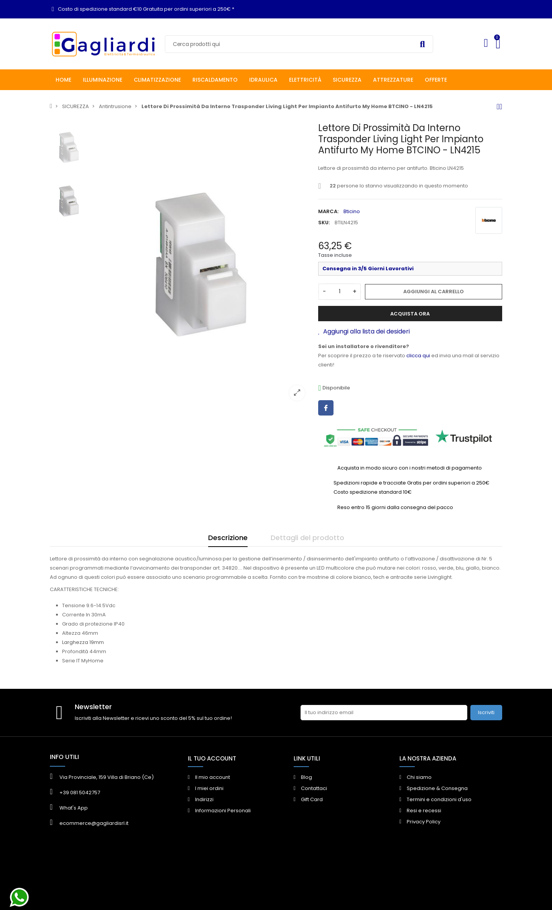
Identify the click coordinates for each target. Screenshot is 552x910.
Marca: (328, 211)
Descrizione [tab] (228, 537)
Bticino (351, 211)
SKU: (324, 222)
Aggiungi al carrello (433, 291)
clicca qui (418, 355)
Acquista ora (410, 313)
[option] (201, 264)
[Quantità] (339, 291)
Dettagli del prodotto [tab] (307, 537)
